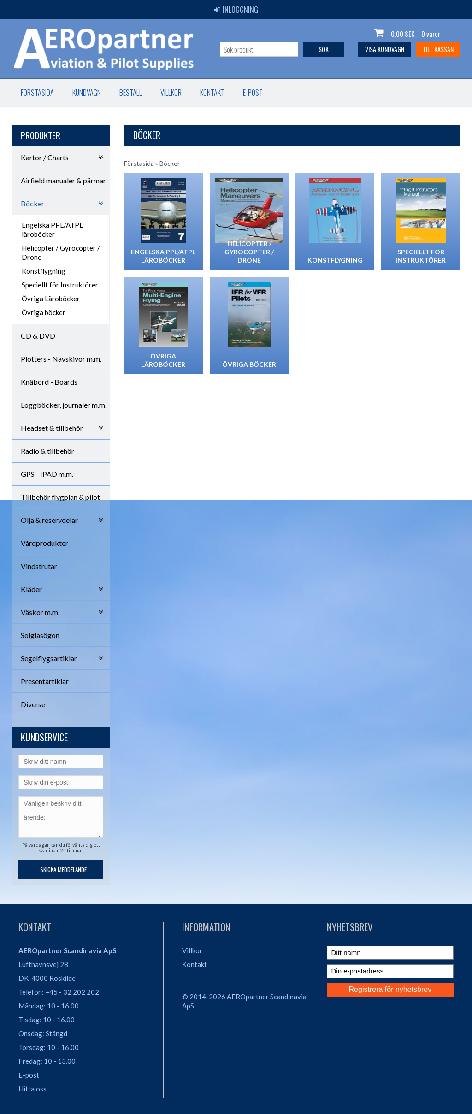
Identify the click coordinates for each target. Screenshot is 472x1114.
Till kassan (438, 49)
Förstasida (37, 92)
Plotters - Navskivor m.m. (61, 358)
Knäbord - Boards (49, 381)
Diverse (33, 704)
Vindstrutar (39, 566)
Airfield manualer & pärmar (63, 180)
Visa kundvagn (384, 49)
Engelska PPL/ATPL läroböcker (52, 229)
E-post (253, 92)
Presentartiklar (45, 681)
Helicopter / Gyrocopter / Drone (61, 252)
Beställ (130, 92)
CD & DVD (38, 335)
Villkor (171, 92)
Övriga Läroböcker (51, 298)
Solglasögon (40, 635)
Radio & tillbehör (47, 450)
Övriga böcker (43, 312)
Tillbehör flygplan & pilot (60, 497)
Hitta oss (32, 1089)
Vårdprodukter (44, 543)
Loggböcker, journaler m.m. (63, 404)
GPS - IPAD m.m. (47, 473)
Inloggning (236, 9)
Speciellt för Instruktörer (60, 285)
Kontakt (212, 92)
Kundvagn (86, 92)
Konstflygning (43, 271)
